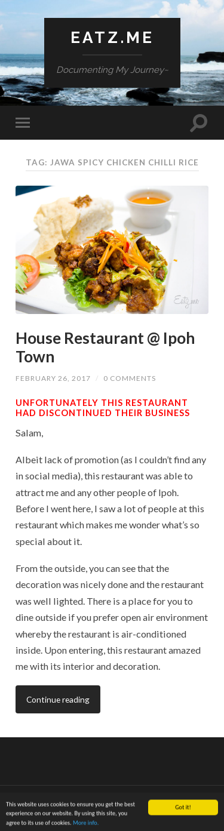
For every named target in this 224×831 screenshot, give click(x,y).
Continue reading (58, 699)
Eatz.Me (112, 37)
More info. (86, 825)
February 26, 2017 (53, 378)
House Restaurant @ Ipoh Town (105, 347)
